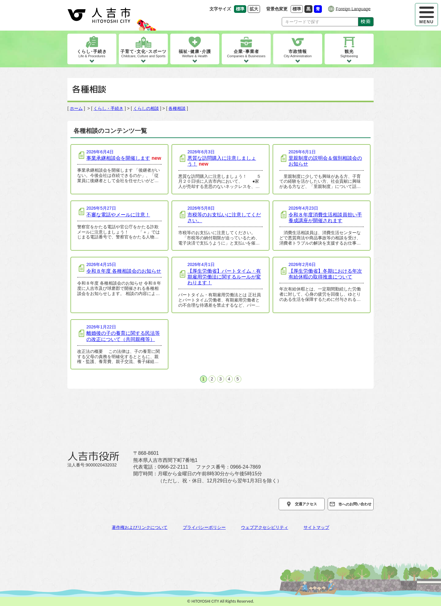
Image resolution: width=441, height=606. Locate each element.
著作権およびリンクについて (140, 527)
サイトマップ (316, 527)
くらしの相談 (146, 108)
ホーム (76, 108)
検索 (365, 21)
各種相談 (177, 108)
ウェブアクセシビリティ (264, 527)
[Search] (320, 21)
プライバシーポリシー (204, 527)
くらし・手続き (108, 108)
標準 (297, 8)
